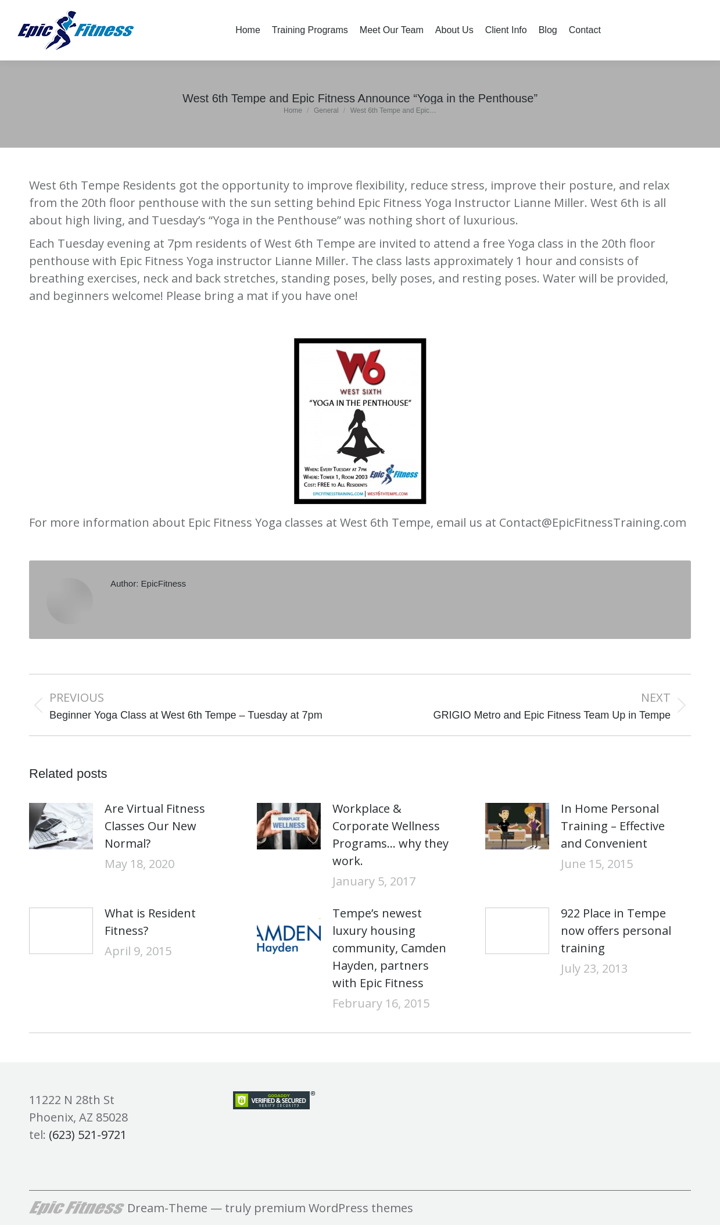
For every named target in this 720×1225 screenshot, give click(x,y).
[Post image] (61, 826)
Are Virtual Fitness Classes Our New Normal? (155, 826)
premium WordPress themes (333, 1208)
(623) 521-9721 (88, 1134)
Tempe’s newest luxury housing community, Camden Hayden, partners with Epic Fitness (389, 948)
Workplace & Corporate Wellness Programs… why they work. (390, 835)
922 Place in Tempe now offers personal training (616, 930)
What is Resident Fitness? (150, 921)
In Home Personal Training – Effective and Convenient (613, 826)
